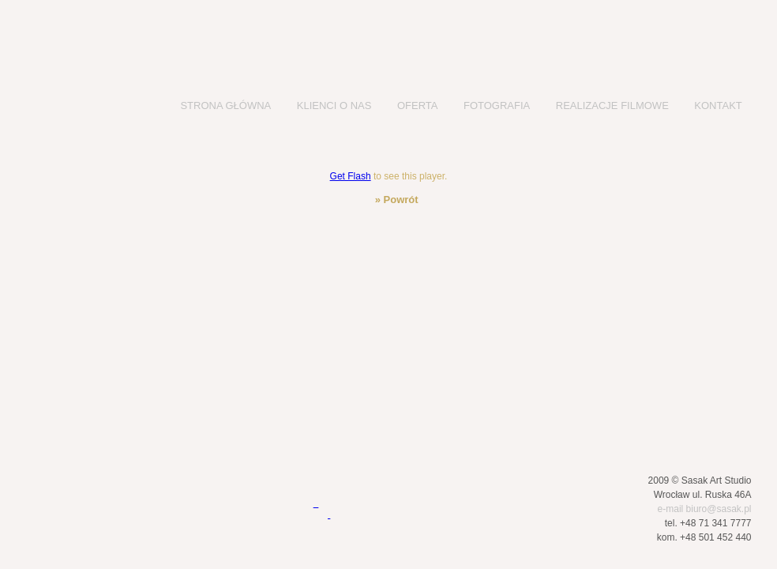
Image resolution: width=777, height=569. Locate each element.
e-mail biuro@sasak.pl (705, 508)
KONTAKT (717, 105)
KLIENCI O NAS (334, 105)
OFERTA (417, 105)
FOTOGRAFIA (497, 105)
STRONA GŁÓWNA (225, 105)
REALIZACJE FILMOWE (612, 105)
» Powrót (395, 199)
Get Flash (350, 176)
